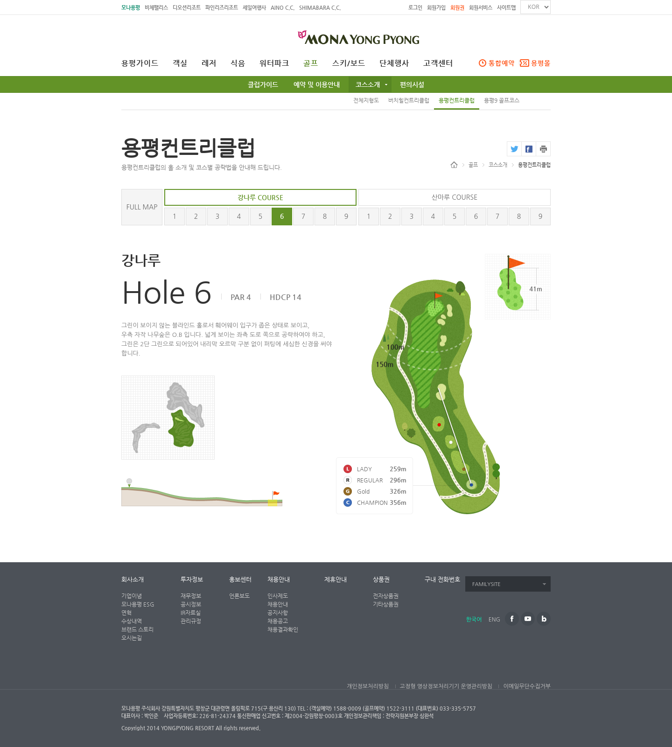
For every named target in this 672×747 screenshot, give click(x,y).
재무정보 (191, 596)
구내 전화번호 (442, 579)
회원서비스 (480, 8)
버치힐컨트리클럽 (408, 100)
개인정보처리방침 (368, 686)
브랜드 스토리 (137, 629)
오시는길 (131, 638)
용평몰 (541, 63)
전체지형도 (366, 100)
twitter (514, 148)
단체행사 (394, 63)
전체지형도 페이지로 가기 (168, 418)
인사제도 (277, 596)
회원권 (457, 8)
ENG (494, 619)
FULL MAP (142, 207)
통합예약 (502, 63)
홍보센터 (240, 579)
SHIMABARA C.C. (320, 8)
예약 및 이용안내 (317, 84)
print (543, 148)
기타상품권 (386, 604)
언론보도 (239, 596)
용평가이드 (140, 63)
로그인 (415, 8)
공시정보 (191, 604)
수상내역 (131, 621)
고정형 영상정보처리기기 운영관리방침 (446, 686)
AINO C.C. (282, 8)
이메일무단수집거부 (527, 686)
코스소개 (368, 84)
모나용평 (130, 8)
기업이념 (131, 596)
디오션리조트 (187, 8)
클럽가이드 (263, 84)
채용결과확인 (282, 629)
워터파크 (274, 63)
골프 (310, 63)
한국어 (474, 619)
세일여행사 (254, 8)
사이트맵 (506, 8)
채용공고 (277, 621)
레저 (209, 63)
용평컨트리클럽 (457, 100)
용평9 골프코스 (501, 100)
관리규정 (191, 621)
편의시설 (412, 84)
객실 (180, 63)
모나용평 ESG (137, 604)
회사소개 (132, 579)
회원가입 (436, 8)
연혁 (126, 612)
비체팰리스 (156, 8)
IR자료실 (191, 612)
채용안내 (278, 579)
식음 (238, 63)
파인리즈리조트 (221, 8)
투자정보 (192, 579)
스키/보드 (348, 63)
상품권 (381, 579)
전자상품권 (386, 596)
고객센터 (438, 63)
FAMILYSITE (486, 584)
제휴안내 (335, 579)
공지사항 (277, 612)
